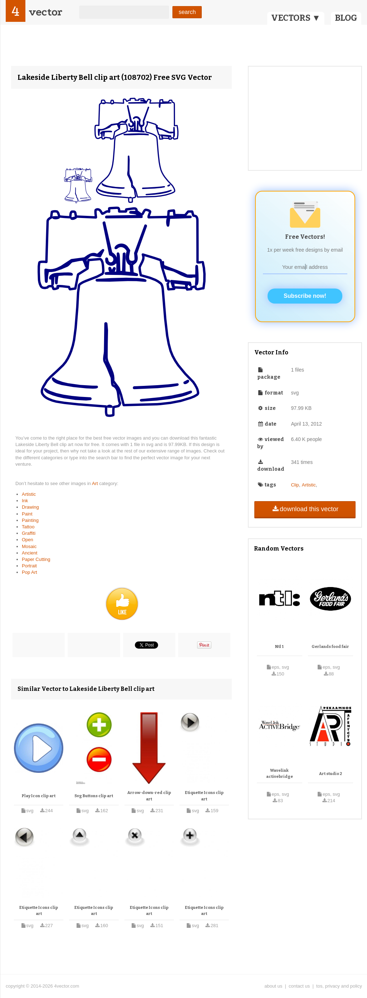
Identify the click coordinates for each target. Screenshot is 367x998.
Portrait (29, 565)
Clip (295, 485)
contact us (299, 986)
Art (95, 483)
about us (273, 986)
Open (27, 539)
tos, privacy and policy (339, 986)
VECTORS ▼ (295, 18)
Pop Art (29, 572)
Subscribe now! (305, 296)
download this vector (304, 509)
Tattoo (28, 526)
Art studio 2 (330, 773)
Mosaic (29, 546)
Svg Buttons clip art (93, 796)
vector (45, 12)
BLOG (346, 18)
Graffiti (28, 533)
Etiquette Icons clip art (204, 795)
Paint (27, 514)
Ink (25, 500)
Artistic (29, 494)
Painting (30, 520)
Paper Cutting (36, 559)
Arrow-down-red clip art (149, 795)
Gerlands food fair (330, 646)
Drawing (30, 507)
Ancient (29, 553)
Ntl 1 (279, 646)
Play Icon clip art (38, 796)
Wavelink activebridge (279, 773)
